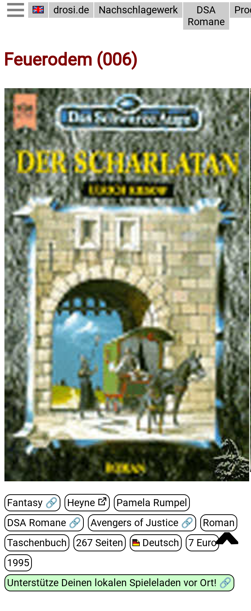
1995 (18, 563)
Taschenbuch (37, 543)
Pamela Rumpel (151, 503)
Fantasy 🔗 (32, 503)
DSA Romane (206, 16)
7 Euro (202, 543)
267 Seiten (99, 543)
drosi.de (71, 10)
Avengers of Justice (135, 523)
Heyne (81, 503)
